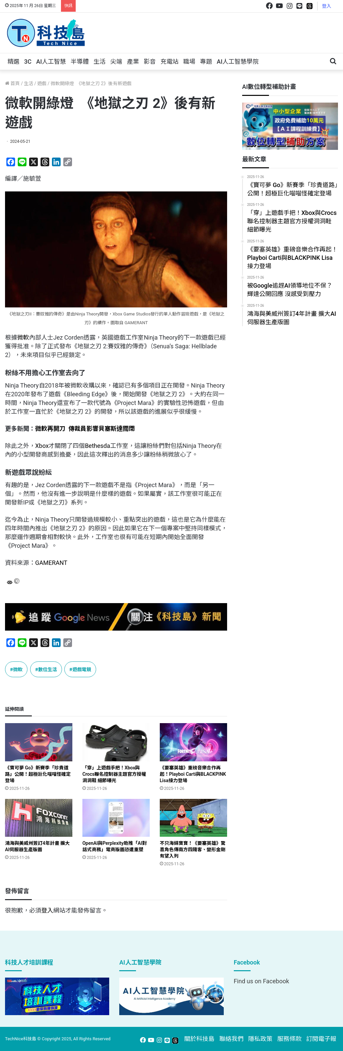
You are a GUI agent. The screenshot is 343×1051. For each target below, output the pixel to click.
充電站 (169, 61)
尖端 (116, 61)
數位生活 (47, 669)
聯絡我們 (231, 1038)
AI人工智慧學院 (238, 61)
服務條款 (289, 1038)
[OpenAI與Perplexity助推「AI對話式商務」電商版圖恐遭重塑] (116, 818)
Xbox (42, 445)
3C (27, 61)
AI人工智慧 (51, 61)
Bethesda (97, 445)
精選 (13, 61)
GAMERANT (51, 562)
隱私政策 (260, 1038)
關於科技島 (199, 1038)
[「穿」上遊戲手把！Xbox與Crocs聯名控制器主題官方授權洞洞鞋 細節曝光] (116, 742)
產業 (133, 61)
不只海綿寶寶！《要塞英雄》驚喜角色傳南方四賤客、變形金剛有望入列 (192, 849)
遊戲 (42, 83)
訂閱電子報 (321, 1038)
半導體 (80, 61)
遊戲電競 (81, 669)
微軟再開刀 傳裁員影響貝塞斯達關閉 (85, 428)
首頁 (12, 83)
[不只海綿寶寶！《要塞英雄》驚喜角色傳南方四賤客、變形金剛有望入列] (193, 818)
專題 (206, 61)
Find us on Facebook (261, 981)
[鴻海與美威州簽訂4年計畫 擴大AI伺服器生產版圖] (38, 818)
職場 (189, 61)
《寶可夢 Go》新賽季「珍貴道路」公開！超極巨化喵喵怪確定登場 (38, 774)
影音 (150, 61)
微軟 (23, 337)
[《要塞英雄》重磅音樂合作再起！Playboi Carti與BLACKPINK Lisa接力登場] (193, 742)
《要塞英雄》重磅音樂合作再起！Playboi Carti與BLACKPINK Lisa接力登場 (193, 774)
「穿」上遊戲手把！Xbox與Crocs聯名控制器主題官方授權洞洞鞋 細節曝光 (114, 774)
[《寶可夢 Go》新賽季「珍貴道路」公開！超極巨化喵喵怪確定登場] (38, 742)
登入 (326, 6)
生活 (99, 61)
